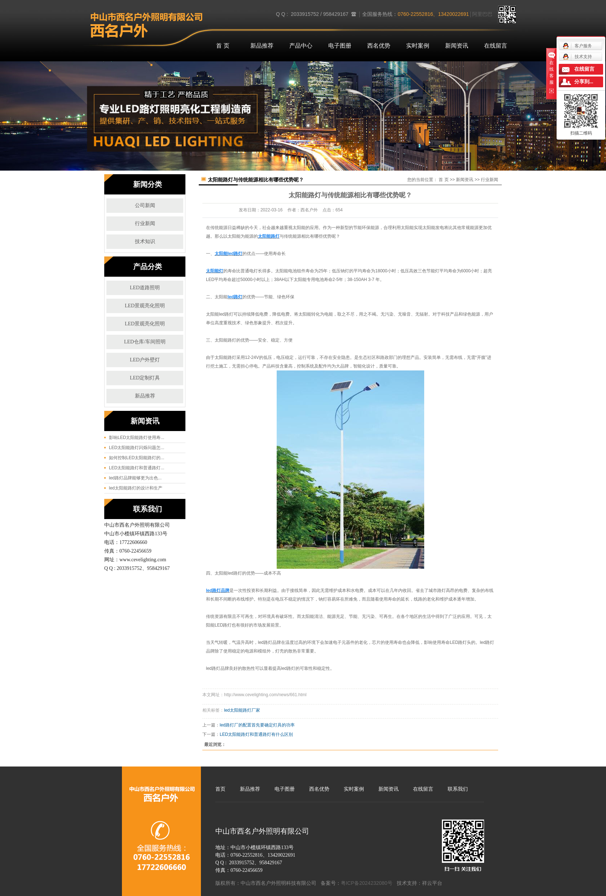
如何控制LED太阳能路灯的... (136, 457)
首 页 (222, 46)
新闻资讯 (456, 46)
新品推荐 (261, 46)
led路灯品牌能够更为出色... (135, 477)
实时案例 (417, 46)
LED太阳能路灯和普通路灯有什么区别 (256, 734)
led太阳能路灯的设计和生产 (135, 488)
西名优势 (378, 46)
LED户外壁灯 (145, 360)
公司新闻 (145, 205)
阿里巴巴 (482, 14)
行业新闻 (145, 223)
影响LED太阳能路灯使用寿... (136, 437)
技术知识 (145, 241)
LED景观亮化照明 (145, 305)
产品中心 (300, 46)
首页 (220, 789)
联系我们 (458, 789)
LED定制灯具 (145, 378)
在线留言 (495, 46)
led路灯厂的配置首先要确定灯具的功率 (257, 725)
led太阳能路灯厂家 (242, 710)
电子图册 (339, 46)
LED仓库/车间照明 (145, 341)
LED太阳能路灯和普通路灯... (136, 467)
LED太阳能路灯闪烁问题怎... (136, 447)
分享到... (583, 81)
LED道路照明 (145, 287)
